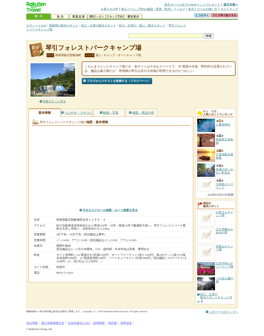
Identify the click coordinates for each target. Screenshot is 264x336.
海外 (60, 16)
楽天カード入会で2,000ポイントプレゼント (192, 4)
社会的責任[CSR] (79, 323)
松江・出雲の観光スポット (98, 25)
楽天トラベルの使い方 (202, 9)
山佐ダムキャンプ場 (224, 213)
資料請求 (126, 323)
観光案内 (133, 16)
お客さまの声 (109, 9)
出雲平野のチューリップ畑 (224, 265)
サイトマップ (229, 9)
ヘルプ (180, 9)
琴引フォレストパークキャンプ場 (93, 47)
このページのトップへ (223, 312)
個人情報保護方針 (52, 323)
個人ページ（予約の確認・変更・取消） (147, 9)
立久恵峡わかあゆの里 (224, 231)
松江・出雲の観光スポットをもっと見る (216, 297)
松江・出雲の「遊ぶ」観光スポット (142, 25)
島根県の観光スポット (63, 25)
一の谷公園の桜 (224, 280)
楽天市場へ (230, 4)
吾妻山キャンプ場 (224, 248)
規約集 (112, 323)
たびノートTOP (36, 25)
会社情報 (32, 323)
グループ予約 (115, 16)
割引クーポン (97, 16)
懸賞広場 (78, 16)
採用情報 (99, 323)
